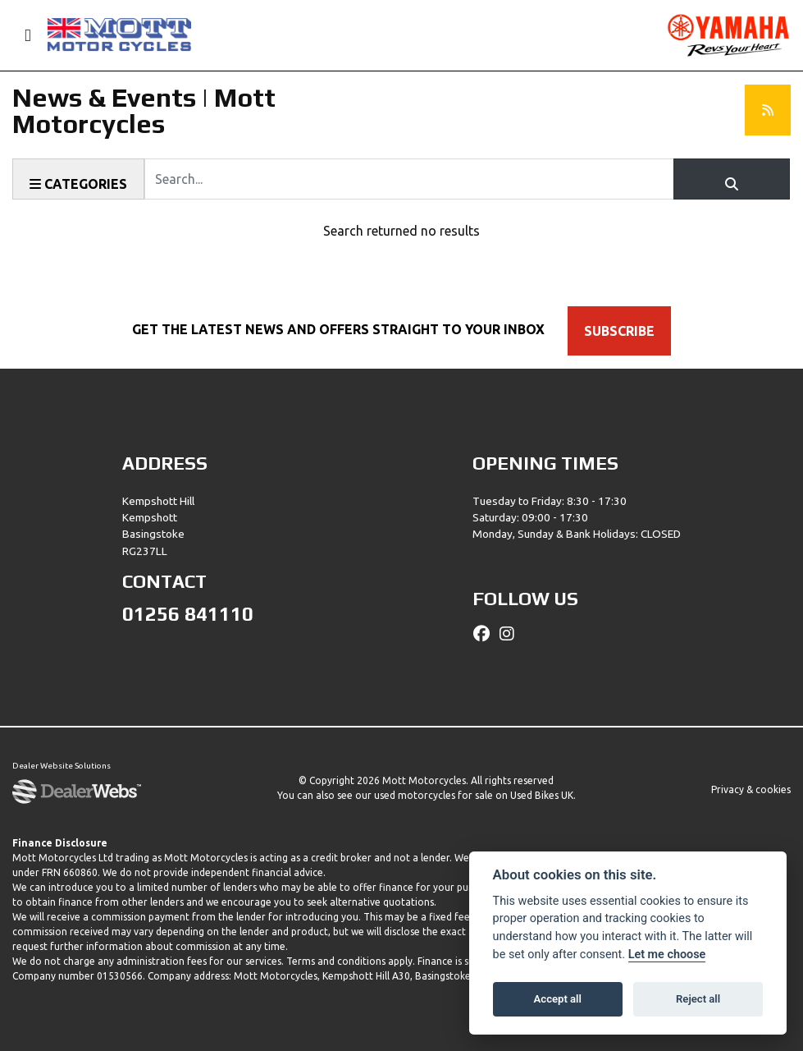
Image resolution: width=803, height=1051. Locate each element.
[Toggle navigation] (20, 36)
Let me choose (667, 955)
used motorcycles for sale (433, 795)
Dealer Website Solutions (61, 766)
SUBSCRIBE (619, 331)
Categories (78, 184)
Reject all (698, 999)
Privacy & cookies (751, 789)
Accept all (558, 999)
